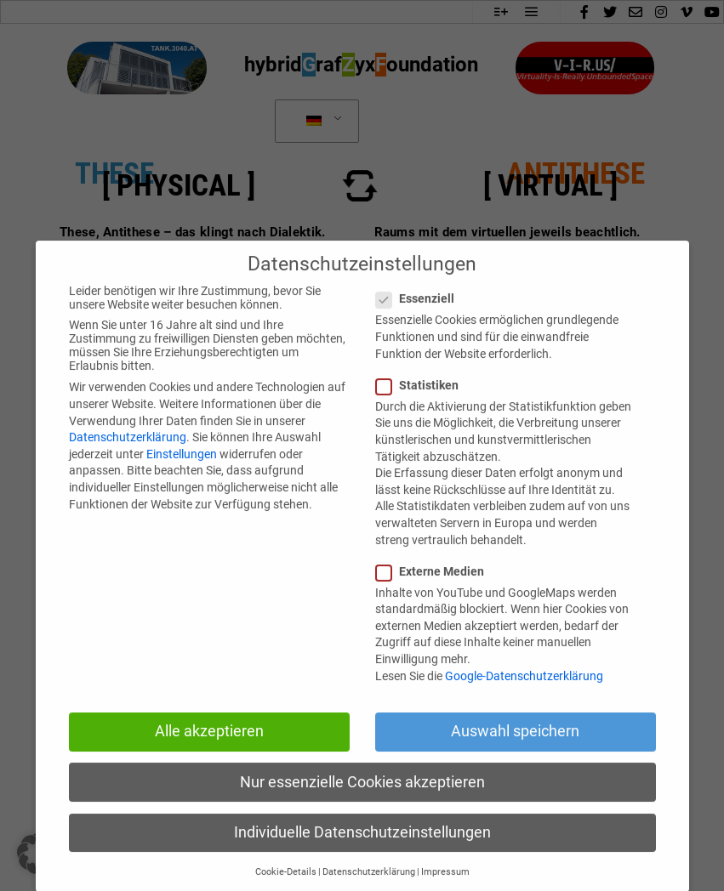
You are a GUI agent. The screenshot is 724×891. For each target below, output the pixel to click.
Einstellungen (181, 478)
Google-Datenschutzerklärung (524, 700)
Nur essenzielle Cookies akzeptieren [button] (362, 806)
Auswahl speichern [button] (515, 756)
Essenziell (420, 324)
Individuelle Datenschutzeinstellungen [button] (362, 856)
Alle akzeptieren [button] (209, 756)
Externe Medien (435, 596)
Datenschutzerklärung (127, 462)
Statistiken (422, 410)
